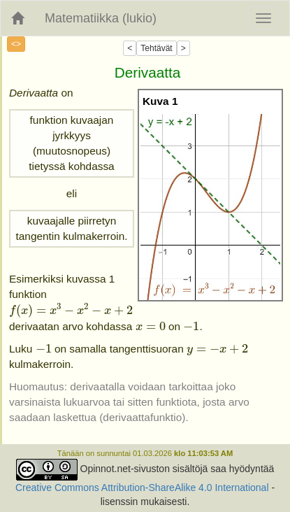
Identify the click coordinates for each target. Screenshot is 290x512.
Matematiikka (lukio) (101, 18)
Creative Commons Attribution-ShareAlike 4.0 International (142, 487)
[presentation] (71, 310)
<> (16, 44)
